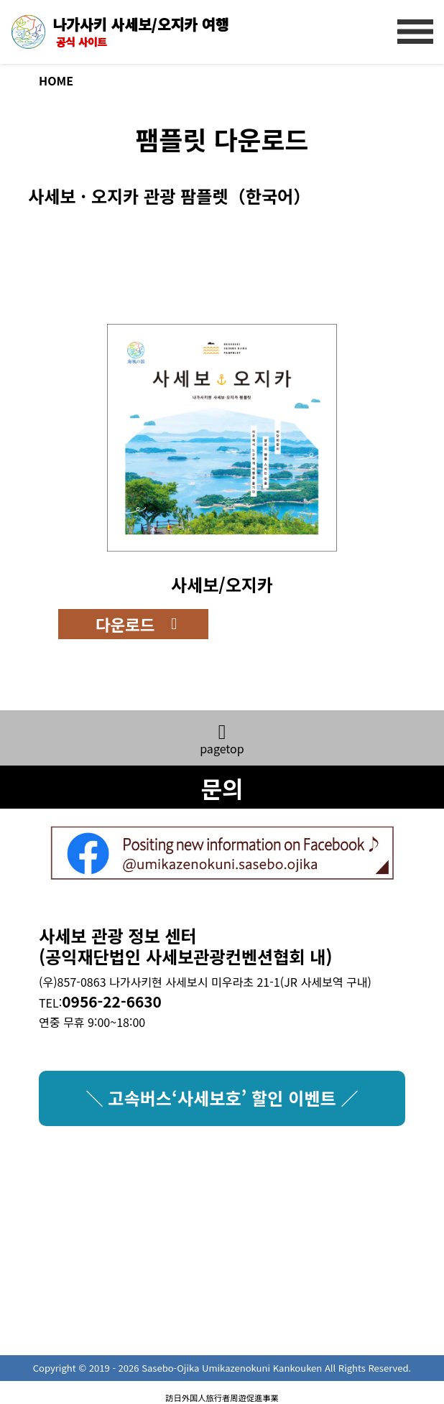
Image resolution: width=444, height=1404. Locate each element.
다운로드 (125, 624)
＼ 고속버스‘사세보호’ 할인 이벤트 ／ (221, 1097)
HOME (56, 80)
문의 (221, 787)
